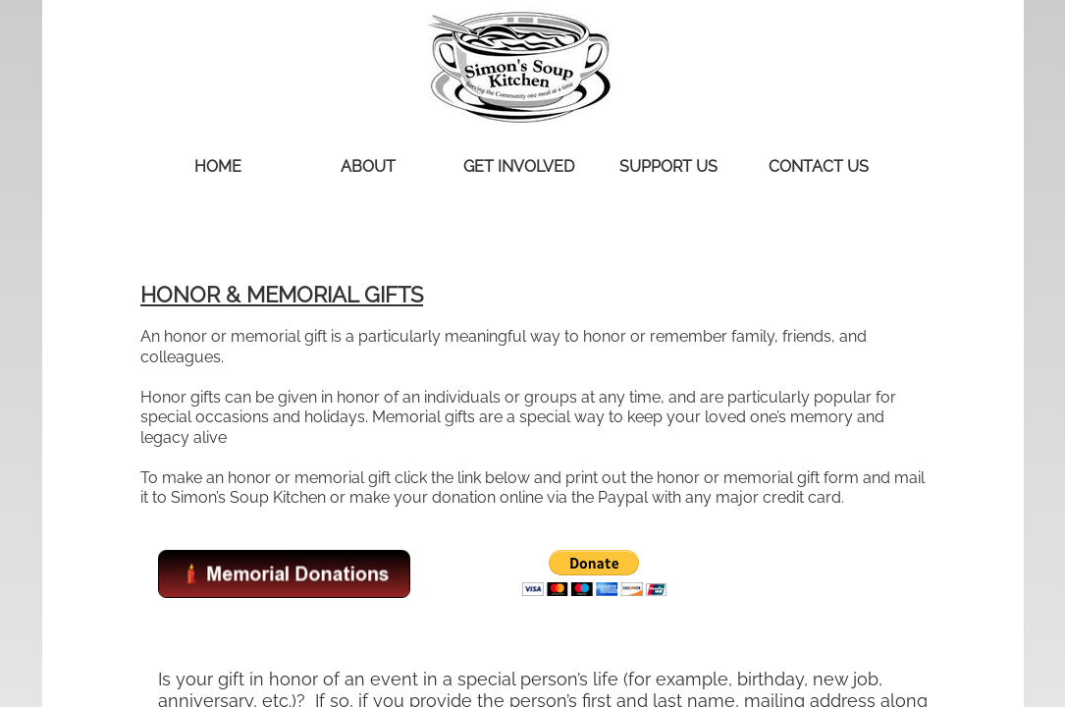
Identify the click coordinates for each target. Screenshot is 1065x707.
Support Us (668, 166)
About (368, 166)
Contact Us (819, 166)
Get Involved (518, 166)
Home (217, 166)
